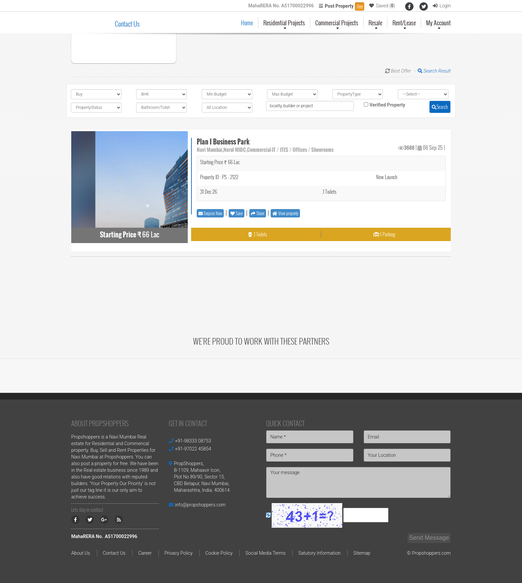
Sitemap (361, 553)
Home (247, 22)
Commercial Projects (336, 23)
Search (440, 106)
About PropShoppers (100, 423)
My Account (438, 23)
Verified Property (387, 105)
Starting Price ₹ (120, 234)
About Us (80, 553)
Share (257, 213)
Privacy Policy (178, 553)
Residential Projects (284, 23)
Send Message (429, 537)
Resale (375, 23)
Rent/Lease (404, 23)
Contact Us (127, 24)
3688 (409, 147)
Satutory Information (319, 553)
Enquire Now (210, 213)
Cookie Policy (219, 553)
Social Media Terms (265, 553)
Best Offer (401, 71)
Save (236, 213)
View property (285, 213)
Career (144, 553)
